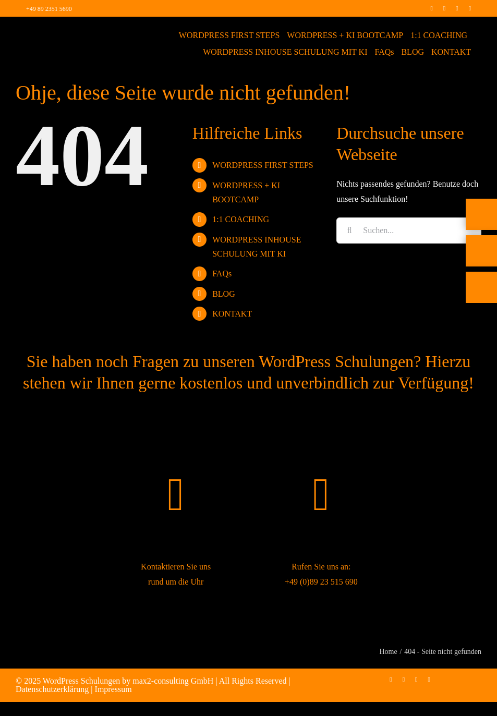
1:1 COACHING (240, 219)
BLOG (223, 293)
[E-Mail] (481, 267)
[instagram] (444, 8)
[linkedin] (457, 8)
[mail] (470, 8)
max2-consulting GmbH (172, 680)
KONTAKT (232, 313)
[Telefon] (481, 230)
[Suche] (349, 230)
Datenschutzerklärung (52, 689)
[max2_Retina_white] (49, 31)
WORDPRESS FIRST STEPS (262, 165)
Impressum (113, 689)
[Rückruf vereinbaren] (481, 303)
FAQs (222, 273)
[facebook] (431, 8)
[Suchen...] (408, 230)
